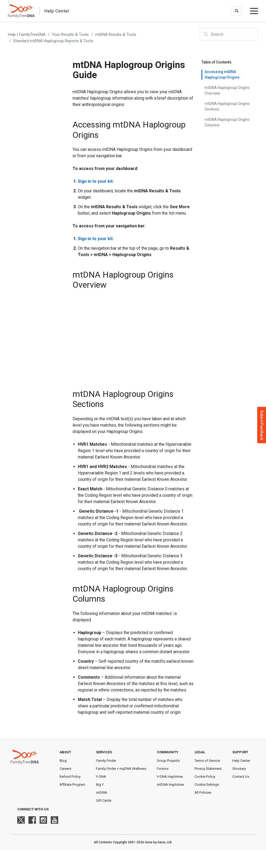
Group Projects (168, 761)
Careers (65, 769)
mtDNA (101, 792)
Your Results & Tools (70, 34)
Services (104, 752)
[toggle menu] (254, 11)
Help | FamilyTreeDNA (26, 34)
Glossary (239, 769)
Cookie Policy (205, 777)
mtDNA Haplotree (170, 785)
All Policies (203, 792)
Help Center (241, 761)
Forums (162, 769)
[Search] (229, 34)
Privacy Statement (208, 769)
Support (240, 752)
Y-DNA (101, 777)
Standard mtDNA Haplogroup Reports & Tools (53, 41)
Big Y (100, 785)
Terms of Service (207, 761)
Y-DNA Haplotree (170, 777)
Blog (63, 761)
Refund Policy (70, 777)
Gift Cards (103, 800)
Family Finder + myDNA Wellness (121, 769)
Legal (200, 752)
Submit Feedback (262, 425)
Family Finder (106, 761)
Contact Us (240, 777)
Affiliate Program (72, 785)
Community (167, 752)
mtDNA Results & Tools (115, 34)
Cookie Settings (207, 785)
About (65, 752)
